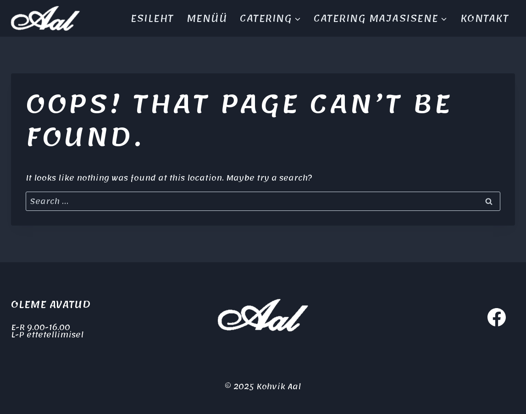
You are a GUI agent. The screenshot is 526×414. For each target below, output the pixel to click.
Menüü (207, 18)
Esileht (152, 18)
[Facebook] (496, 317)
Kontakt (484, 18)
